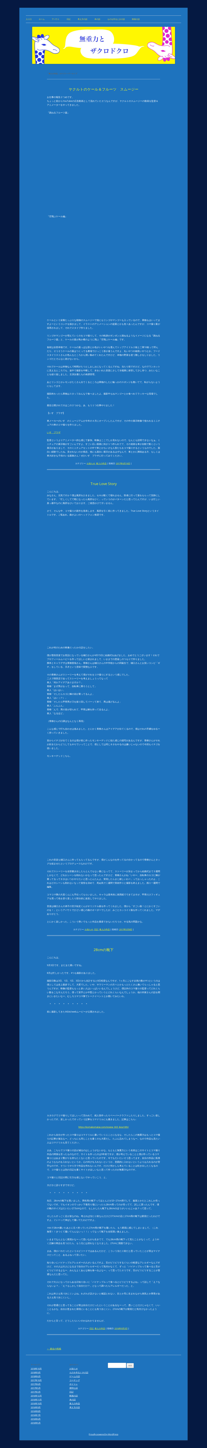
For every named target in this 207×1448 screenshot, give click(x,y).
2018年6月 (36, 1376)
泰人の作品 (101, 463)
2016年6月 (36, 1419)
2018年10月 (36, 1368)
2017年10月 (36, 1380)
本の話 (97, 19)
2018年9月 (36, 1372)
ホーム (42, 19)
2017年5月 (36, 1388)
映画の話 (136, 19)
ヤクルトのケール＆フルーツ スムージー (103, 89)
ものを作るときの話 (116, 19)
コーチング (74, 1380)
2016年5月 (36, 1422)
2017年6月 (36, 1384)
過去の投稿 (54, 1348)
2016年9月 (36, 1407)
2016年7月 (36, 1415)
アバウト (56, 19)
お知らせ (91, 463)
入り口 (29, 19)
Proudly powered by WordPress (103, 1434)
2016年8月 (36, 1411)
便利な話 (73, 1388)
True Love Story (103, 483)
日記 (69, 19)
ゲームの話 (74, 1376)
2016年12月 (36, 1395)
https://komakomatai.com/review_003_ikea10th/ (103, 1127)
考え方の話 (82, 19)
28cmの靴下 (104, 949)
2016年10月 (36, 1403)
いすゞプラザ (53, 432)
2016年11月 (36, 1399)
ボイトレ (73, 1384)
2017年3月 (36, 1391)
